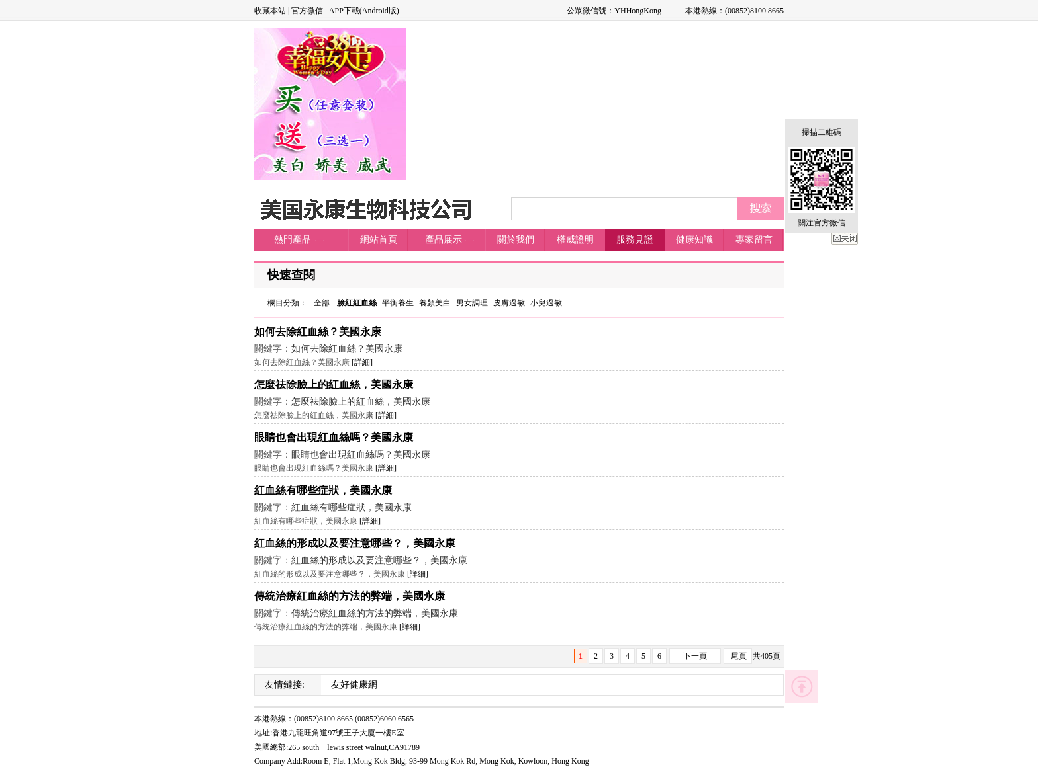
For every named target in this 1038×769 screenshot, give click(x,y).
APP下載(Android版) (364, 10)
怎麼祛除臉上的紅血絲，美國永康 (333, 384)
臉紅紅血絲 (357, 302)
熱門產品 (292, 240)
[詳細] (362, 362)
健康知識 (694, 240)
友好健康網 (354, 685)
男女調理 (472, 302)
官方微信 (307, 10)
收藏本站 (270, 10)
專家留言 (754, 240)
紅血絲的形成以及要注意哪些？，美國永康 (354, 543)
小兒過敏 (546, 302)
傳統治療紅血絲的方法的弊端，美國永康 (349, 596)
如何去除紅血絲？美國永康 (317, 331)
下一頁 (695, 656)
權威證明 (575, 240)
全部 (322, 302)
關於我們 (515, 240)
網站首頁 (378, 240)
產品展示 (443, 240)
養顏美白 (435, 302)
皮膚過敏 (509, 302)
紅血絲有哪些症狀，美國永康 (323, 490)
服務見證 (634, 240)
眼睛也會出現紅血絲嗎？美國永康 (333, 437)
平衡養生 (398, 302)
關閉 (844, 239)
